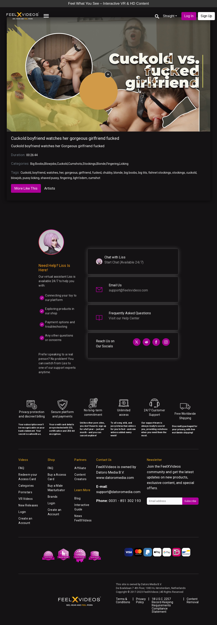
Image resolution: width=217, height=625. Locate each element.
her (61, 172)
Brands (53, 496)
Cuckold (62, 163)
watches (52, 172)
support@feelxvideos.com (128, 290)
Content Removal (193, 600)
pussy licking (31, 178)
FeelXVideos (171, 466)
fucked (97, 172)
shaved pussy (50, 178)
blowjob (16, 178)
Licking (123, 163)
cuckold (191, 172)
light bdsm (80, 178)
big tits (142, 172)
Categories (26, 485)
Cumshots (75, 163)
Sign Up (206, 16)
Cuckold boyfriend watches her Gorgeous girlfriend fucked (57, 146)
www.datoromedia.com (115, 477)
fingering (66, 178)
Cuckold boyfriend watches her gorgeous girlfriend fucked (65, 138)
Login (22, 512)
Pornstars (25, 492)
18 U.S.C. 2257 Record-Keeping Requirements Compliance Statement (162, 605)
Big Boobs (37, 163)
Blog (77, 498)
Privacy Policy (141, 600)
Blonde (101, 163)
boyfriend (38, 172)
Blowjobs (50, 163)
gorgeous (71, 172)
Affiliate (80, 468)
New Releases (28, 505)
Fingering (112, 163)
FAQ (21, 468)
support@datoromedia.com (118, 492)
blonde (118, 172)
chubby (107, 172)
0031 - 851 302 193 (125, 501)
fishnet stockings (159, 172)
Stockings (89, 163)
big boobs (130, 172)
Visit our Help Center (124, 318)
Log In (188, 16)
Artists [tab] (49, 188)
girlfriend (85, 172)
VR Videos (25, 498)
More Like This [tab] (26, 188)
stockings (178, 172)
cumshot (94, 178)
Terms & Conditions (123, 600)
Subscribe (190, 501)
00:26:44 (32, 155)
